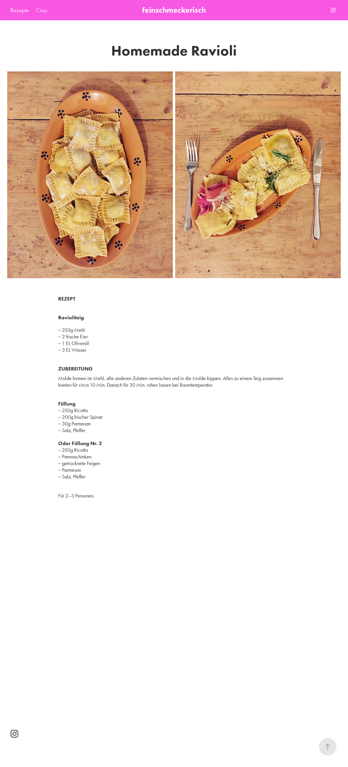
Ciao (41, 10)
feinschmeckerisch (174, 10)
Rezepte (19, 10)
